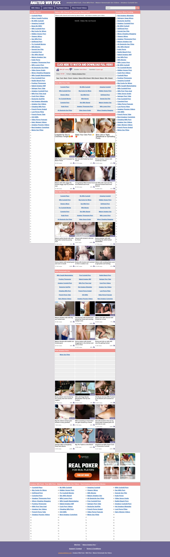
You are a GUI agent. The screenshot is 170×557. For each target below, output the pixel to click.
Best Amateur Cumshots (40, 127)
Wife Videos (35, 8)
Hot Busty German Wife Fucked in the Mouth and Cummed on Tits (105, 398)
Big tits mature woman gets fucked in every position (63, 421)
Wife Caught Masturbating (41, 75)
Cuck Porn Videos (38, 96)
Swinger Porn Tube (38, 88)
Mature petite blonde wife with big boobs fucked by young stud (64, 240)
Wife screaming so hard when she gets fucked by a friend (84, 421)
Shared (110, 78)
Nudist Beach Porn (38, 80)
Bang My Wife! (37, 26)
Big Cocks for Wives (39, 31)
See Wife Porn (37, 39)
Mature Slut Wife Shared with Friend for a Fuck (104, 318)
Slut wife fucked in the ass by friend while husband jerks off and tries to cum (104, 422)
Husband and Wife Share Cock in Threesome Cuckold (104, 445)
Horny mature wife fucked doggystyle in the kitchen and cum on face (84, 343)
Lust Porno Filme (38, 112)
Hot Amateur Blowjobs (40, 101)
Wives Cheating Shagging (41, 73)
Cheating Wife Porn (39, 106)
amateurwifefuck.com (65, 553)
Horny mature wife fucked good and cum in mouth (64, 263)
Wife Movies (36, 47)
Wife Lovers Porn (38, 65)
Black (65, 78)
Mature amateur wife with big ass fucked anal (64, 318)
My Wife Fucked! (123, 26)
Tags (57, 78)
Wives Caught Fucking (40, 18)
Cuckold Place (37, 15)
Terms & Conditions (94, 549)
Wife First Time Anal (39, 93)
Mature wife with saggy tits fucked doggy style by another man (64, 184)
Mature (102, 78)
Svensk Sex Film (38, 49)
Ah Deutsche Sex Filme (40, 67)
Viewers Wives (37, 36)
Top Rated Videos (62, 8)
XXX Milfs (35, 117)
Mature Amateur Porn (79, 74)
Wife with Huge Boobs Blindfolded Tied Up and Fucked (82, 398)
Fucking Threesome (39, 83)
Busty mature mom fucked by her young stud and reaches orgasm (64, 398)
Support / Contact (75, 549)
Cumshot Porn (37, 52)
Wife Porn (77, 545)
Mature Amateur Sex (39, 57)
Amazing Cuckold (38, 23)
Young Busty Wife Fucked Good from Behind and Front (85, 183)
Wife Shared (95, 78)
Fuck (61, 78)
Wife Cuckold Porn (38, 28)
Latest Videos (48, 8)
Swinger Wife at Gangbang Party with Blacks (63, 445)
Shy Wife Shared (37, 54)
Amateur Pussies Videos (40, 125)
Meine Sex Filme (37, 130)
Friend (70, 78)
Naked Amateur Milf (39, 86)
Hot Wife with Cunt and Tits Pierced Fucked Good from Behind (103, 184)
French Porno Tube (38, 114)
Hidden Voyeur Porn (39, 34)
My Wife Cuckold (38, 21)
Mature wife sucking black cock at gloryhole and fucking (105, 263)
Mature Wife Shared (85, 78)
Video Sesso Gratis (38, 70)
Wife (106, 78)
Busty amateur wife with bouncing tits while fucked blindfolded (103, 240)
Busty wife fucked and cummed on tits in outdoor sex (85, 263)
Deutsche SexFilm (38, 99)
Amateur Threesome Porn (41, 62)
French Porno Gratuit (39, 109)
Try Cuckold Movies (39, 44)
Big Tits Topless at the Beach (84, 444)
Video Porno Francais (39, 120)
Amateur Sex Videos (39, 104)
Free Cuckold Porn (38, 78)
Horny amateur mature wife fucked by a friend (103, 159)
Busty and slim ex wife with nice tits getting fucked (103, 342)
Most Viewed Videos (79, 8)
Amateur (75, 78)
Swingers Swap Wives (125, 18)
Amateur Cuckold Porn (40, 91)
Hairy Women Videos (39, 122)
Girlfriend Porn (37, 41)
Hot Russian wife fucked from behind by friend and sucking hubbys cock (84, 319)
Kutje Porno (36, 60)
